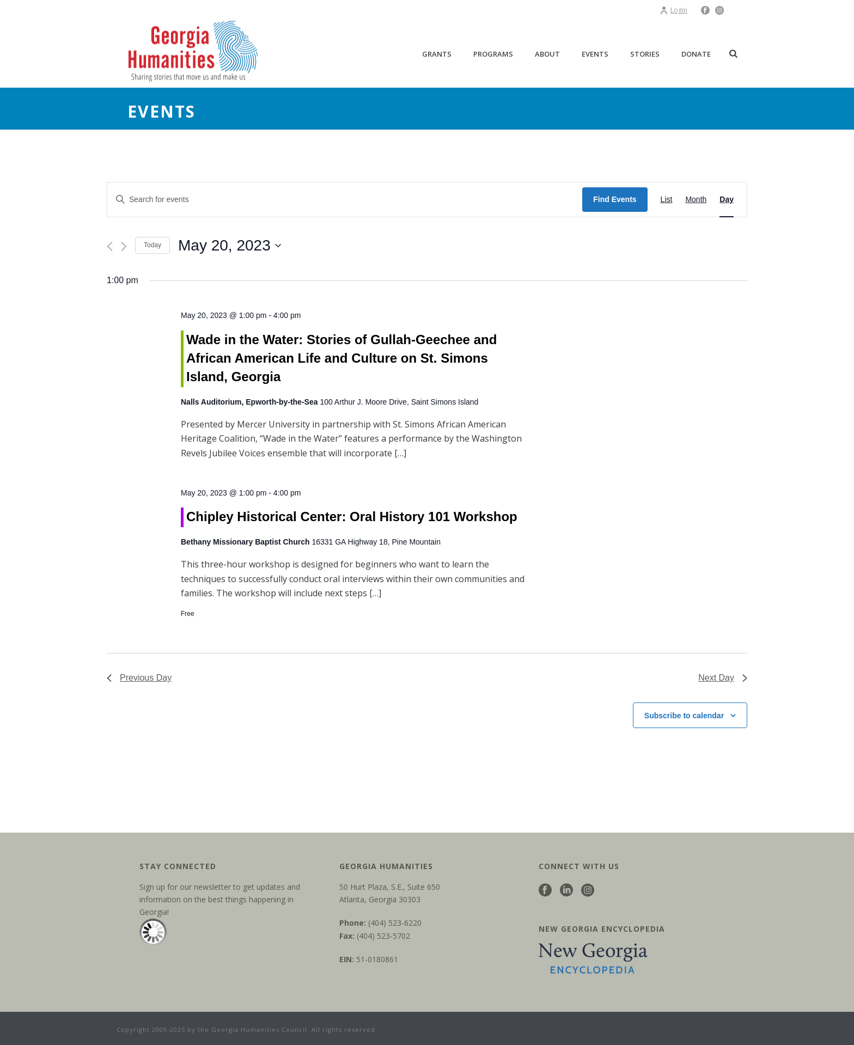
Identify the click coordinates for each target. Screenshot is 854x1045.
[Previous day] (110, 246)
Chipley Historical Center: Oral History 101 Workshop (351, 516)
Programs (493, 54)
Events (595, 54)
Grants (437, 54)
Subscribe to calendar (684, 715)
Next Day (722, 677)
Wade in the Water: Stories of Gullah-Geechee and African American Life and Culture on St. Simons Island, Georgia (341, 358)
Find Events (614, 199)
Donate (696, 54)
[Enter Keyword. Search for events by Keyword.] (344, 199)
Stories (645, 54)
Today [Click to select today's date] (152, 245)
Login (673, 10)
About (547, 54)
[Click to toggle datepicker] (229, 245)
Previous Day (139, 677)
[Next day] (124, 246)
